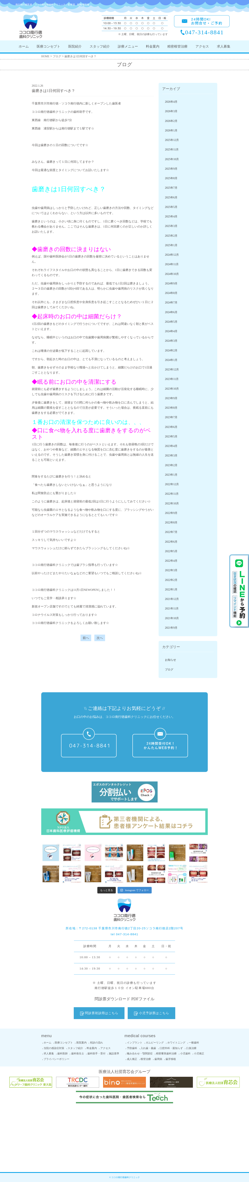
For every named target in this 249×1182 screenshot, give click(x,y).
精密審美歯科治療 (166, 1053)
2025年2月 (171, 235)
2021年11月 (172, 608)
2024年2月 (171, 350)
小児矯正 (199, 1053)
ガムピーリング (155, 1042)
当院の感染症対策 (54, 1048)
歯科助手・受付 (96, 1053)
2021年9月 (171, 627)
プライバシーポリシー (56, 1059)
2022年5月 (171, 551)
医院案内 (81, 1042)
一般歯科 (194, 1042)
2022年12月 (172, 484)
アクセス (202, 46)
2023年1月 (171, 474)
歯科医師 (62, 1053)
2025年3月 (171, 226)
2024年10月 (172, 274)
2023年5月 (171, 436)
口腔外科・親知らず (171, 1048)
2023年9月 (171, 398)
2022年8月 (171, 522)
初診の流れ (96, 1042)
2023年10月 (172, 388)
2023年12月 (172, 369)
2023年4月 (171, 446)
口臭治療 (191, 1048)
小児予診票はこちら (151, 1013)
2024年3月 (171, 340)
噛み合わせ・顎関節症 (140, 1053)
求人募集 (223, 46)
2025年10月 (172, 159)
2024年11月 (172, 264)
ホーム (24, 46)
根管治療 (146, 1059)
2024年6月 (171, 312)
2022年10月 (172, 503)
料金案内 (152, 46)
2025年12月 (172, 140)
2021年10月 (172, 618)
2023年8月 (171, 407)
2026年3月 (171, 111)
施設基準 (114, 1053)
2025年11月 (172, 149)
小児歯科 (185, 1053)
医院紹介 (75, 46)
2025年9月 (171, 168)
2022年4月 (171, 560)
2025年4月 (171, 216)
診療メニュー (128, 46)
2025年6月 (171, 197)
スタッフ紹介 (100, 46)
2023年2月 (171, 465)
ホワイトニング (176, 1042)
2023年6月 (171, 427)
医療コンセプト (48, 46)
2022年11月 (172, 493)
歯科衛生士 (77, 1053)
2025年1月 (171, 245)
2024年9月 (171, 283)
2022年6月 (171, 541)
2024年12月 (172, 254)
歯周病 (158, 1059)
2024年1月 (171, 360)
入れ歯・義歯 (148, 1048)
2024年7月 (171, 302)
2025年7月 (171, 187)
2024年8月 (171, 293)
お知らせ (170, 659)
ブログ (169, 669)
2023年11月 (172, 379)
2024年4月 (171, 331)
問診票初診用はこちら (99, 1013)
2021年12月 (172, 599)
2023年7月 (171, 417)
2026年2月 (171, 121)
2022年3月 (171, 570)
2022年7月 (171, 532)
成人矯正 (132, 1059)
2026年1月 (171, 130)
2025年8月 (171, 178)
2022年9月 (171, 513)
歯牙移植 (171, 1059)
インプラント (134, 1042)
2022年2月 (171, 580)
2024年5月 (171, 321)
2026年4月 (171, 101)
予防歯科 (132, 1048)
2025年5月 (171, 207)
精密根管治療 (177, 46)
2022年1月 (171, 589)
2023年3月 (171, 455)
